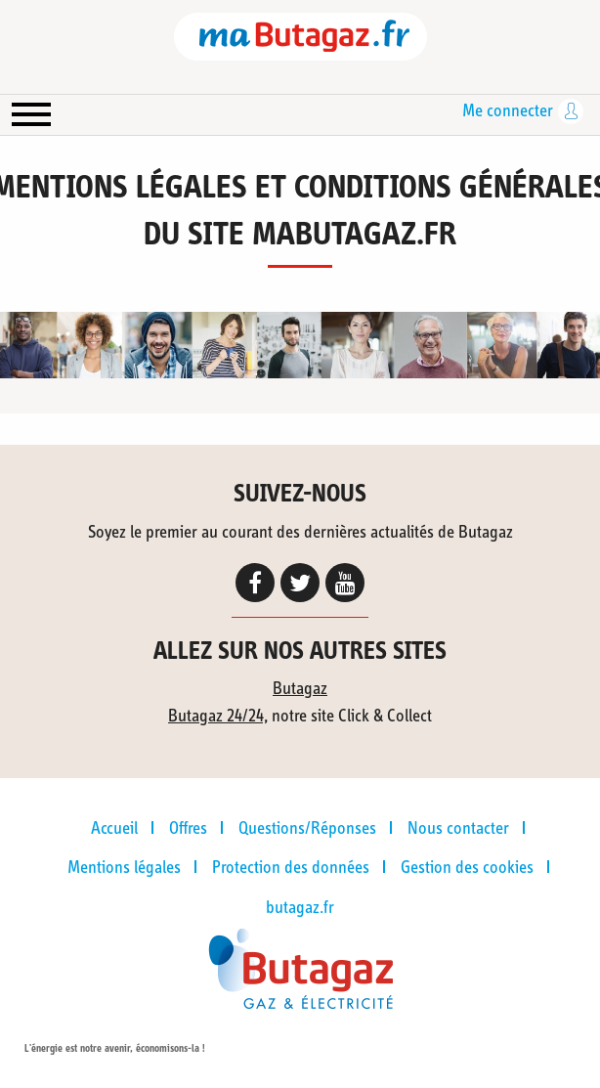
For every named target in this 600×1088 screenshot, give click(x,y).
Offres (188, 829)
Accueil (114, 829)
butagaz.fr (300, 908)
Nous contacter (458, 829)
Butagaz (300, 689)
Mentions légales (124, 868)
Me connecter (507, 111)
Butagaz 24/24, (218, 716)
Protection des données (290, 868)
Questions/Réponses (307, 829)
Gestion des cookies (467, 868)
